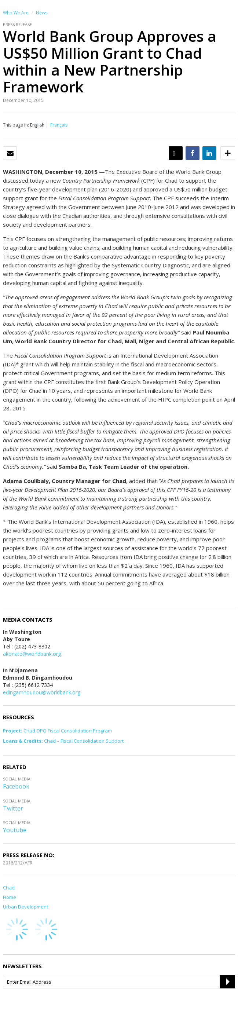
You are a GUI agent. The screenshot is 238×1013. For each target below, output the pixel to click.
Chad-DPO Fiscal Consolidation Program (57, 730)
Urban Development (25, 906)
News (41, 13)
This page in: (16, 125)
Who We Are (16, 13)
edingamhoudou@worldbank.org (41, 692)
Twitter (13, 808)
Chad (9, 887)
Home (9, 897)
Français (58, 125)
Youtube (14, 830)
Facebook (16, 786)
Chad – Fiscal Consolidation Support (63, 741)
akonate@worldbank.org (32, 653)
